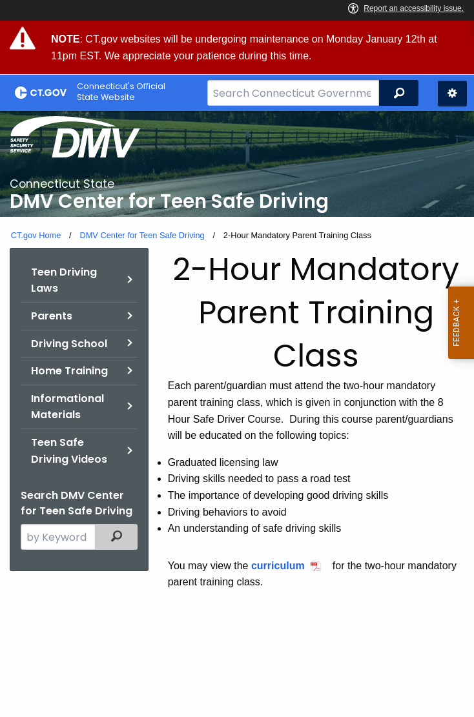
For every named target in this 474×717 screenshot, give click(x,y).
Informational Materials (67, 407)
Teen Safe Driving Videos (69, 451)
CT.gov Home (36, 235)
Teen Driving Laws (64, 280)
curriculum (278, 565)
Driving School (69, 343)
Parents (51, 315)
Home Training (69, 370)
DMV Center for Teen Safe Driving (141, 235)
